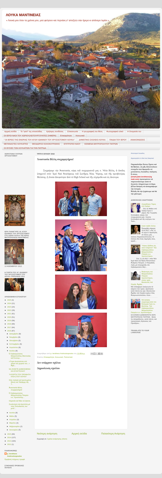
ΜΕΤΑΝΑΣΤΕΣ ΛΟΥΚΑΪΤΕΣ (16, 144)
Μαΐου (12, 416)
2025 (9, 300)
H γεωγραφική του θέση (92, 131)
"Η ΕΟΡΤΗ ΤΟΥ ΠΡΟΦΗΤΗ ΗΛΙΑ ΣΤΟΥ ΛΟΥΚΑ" (20, 376)
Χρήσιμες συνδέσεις (54, 131)
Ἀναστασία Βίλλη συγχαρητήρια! (15, 389)
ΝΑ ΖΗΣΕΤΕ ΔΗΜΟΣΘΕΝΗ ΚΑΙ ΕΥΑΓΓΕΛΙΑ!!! (19, 370)
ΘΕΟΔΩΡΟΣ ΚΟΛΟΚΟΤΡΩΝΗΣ (46, 144)
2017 (9, 327)
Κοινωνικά (80, 135)
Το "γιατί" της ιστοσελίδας (31, 131)
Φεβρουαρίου (14, 426)
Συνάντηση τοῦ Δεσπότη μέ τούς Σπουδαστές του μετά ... (19, 406)
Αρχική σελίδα (10, 131)
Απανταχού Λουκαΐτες (138, 153)
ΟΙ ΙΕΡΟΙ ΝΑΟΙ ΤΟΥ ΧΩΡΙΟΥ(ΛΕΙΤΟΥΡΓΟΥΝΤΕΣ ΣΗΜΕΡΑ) (30, 135)
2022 (9, 310)
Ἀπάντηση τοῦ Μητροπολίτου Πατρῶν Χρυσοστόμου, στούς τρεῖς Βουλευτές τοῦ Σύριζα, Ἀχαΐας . (142, 278)
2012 (9, 444)
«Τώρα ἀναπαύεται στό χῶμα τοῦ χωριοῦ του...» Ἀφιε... (19, 363)
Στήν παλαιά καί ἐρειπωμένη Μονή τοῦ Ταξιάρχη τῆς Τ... (20, 382)
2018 (9, 324)
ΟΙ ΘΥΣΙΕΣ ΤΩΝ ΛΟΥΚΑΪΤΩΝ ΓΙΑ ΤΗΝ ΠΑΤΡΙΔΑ (25, 148)
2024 (9, 303)
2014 (9, 437)
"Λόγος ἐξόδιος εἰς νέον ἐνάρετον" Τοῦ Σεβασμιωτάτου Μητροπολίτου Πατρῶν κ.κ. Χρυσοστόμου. (149, 251)
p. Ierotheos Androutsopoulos (14, 455)
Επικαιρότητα (66, 135)
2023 (9, 307)
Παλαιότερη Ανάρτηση (113, 433)
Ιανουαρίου (13, 430)
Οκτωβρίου (13, 340)
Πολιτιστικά (68, 357)
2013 (9, 441)
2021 (9, 314)
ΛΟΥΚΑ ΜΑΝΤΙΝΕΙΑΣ (23, 15)
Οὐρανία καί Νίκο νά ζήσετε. (20, 401)
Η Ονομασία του (134, 131)
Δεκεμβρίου (14, 334)
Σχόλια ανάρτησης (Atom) (57, 439)
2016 (9, 331)
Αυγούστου (13, 347)
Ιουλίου (12, 351)
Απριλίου (13, 420)
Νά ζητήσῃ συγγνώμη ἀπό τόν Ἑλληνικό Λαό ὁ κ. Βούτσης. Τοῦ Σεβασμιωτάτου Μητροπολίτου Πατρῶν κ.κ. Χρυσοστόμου (143, 306)
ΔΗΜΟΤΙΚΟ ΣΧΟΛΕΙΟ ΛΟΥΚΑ (92, 140)
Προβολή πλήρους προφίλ (15, 459)
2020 (9, 317)
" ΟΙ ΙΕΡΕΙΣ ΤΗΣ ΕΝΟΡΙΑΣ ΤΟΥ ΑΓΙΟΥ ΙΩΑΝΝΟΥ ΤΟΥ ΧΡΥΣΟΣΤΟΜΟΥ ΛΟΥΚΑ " (39, 140)
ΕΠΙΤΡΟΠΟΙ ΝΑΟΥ (72, 144)
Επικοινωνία (72, 131)
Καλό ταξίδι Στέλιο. (149, 226)
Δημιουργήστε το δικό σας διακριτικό (142, 158)
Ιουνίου (12, 413)
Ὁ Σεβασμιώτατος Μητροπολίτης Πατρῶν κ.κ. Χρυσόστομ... (18, 395)
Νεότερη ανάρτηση (47, 433)
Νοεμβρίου (13, 337)
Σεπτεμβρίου (14, 344)
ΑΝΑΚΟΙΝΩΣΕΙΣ (138, 140)
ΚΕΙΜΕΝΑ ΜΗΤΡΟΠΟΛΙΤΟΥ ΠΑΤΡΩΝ (101, 144)
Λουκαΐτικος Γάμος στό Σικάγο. (149, 205)
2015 (9, 434)
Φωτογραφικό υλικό (114, 131)
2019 (9, 320)
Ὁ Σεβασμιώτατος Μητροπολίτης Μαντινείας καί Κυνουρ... (20, 356)
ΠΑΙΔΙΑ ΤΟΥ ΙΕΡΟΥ (117, 140)
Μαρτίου (12, 423)
